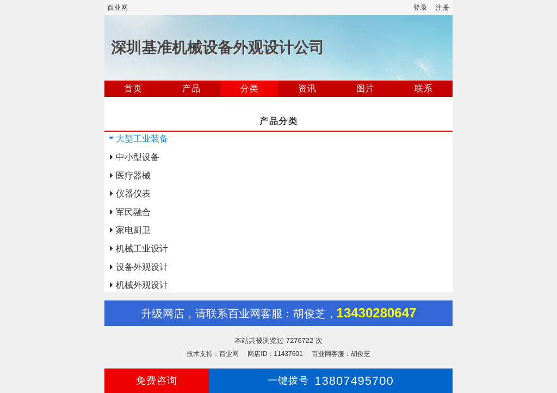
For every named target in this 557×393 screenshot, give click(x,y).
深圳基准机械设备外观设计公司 (217, 47)
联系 (423, 88)
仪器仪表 (133, 193)
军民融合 (133, 212)
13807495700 (331, 381)
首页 (133, 88)
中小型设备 (137, 157)
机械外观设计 (142, 285)
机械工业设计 (142, 248)
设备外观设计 (142, 267)
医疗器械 (133, 175)
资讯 (307, 88)
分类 (249, 88)
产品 (191, 88)
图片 (365, 88)
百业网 (117, 7)
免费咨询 (156, 380)
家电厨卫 (133, 230)
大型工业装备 (142, 138)
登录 (420, 7)
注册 (443, 7)
